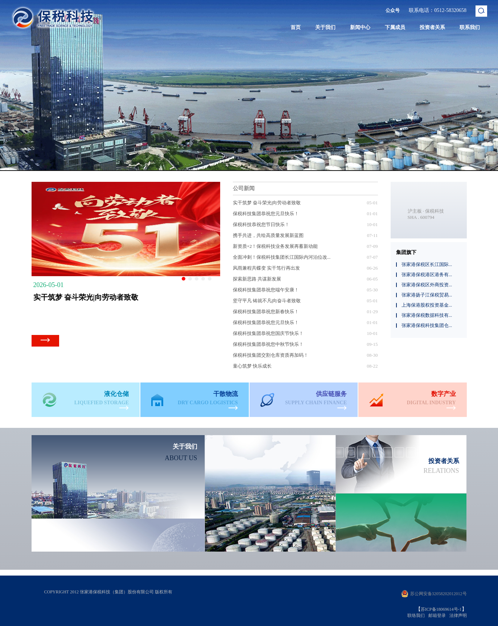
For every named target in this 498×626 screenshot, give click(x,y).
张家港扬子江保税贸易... (427, 295)
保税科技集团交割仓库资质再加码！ (270, 355)
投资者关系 (432, 27)
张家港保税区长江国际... (427, 264)
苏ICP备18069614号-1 (441, 609)
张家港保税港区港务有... (427, 274)
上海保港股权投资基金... (427, 305)
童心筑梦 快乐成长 (252, 366)
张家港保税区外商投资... (427, 284)
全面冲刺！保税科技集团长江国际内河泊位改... (282, 257)
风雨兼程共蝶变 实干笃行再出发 (266, 268)
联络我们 (416, 615)
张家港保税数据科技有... (427, 315)
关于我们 (325, 27)
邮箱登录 (437, 615)
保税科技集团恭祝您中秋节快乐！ (268, 344)
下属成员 (395, 27)
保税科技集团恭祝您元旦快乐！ (266, 213)
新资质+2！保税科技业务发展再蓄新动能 (275, 246)
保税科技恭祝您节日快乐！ (261, 224)
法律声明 (458, 615)
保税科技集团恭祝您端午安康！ (266, 289)
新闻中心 (360, 27)
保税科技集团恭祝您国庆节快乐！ (268, 333)
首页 (296, 27)
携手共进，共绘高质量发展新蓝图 (268, 235)
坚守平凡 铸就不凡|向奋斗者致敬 (267, 300)
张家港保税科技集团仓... (427, 325)
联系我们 (470, 27)
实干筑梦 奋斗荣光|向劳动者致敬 (267, 202)
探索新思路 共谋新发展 (257, 279)
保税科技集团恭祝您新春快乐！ (266, 311)
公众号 (393, 10)
